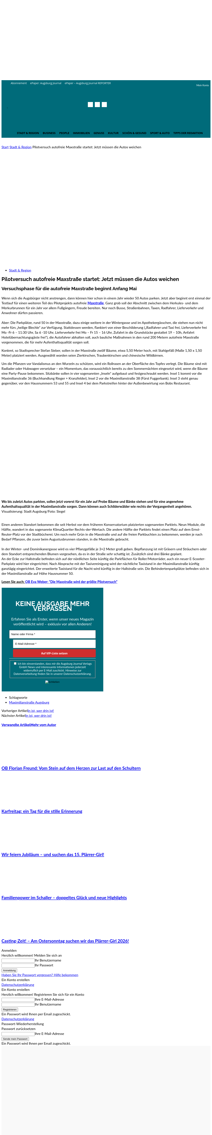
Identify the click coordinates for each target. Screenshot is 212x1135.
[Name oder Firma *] (52, 634)
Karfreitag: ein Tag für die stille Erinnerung (42, 811)
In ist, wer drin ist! (41, 711)
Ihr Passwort (44, 965)
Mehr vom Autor (43, 725)
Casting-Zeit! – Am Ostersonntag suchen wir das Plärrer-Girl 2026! (65, 940)
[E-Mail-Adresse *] (54, 643)
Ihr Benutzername (48, 960)
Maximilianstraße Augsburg (29, 702)
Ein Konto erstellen (16, 980)
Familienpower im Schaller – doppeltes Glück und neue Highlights (64, 897)
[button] (103, 113)
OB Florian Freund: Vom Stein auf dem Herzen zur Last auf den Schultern (71, 768)
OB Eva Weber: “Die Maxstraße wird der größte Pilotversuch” (71, 582)
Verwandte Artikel (16, 725)
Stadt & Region (20, 147)
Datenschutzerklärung (18, 985)
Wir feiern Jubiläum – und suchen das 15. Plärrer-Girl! (53, 854)
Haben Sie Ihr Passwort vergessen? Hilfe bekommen (40, 975)
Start (5, 147)
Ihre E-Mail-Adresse (49, 999)
